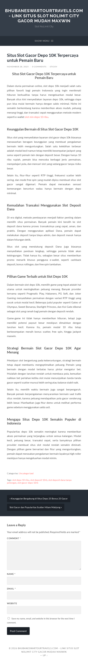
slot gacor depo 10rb (28, 482)
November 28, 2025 (18, 66)
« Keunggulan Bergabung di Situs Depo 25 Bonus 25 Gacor (39, 498)
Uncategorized (26, 473)
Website (12, 603)
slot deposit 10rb (38, 480)
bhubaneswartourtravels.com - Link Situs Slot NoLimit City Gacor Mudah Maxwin (44, 15)
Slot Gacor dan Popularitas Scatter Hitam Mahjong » (36, 507)
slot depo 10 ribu (20, 480)
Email (11, 588)
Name (11, 574)
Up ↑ (45, 655)
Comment (14, 538)
